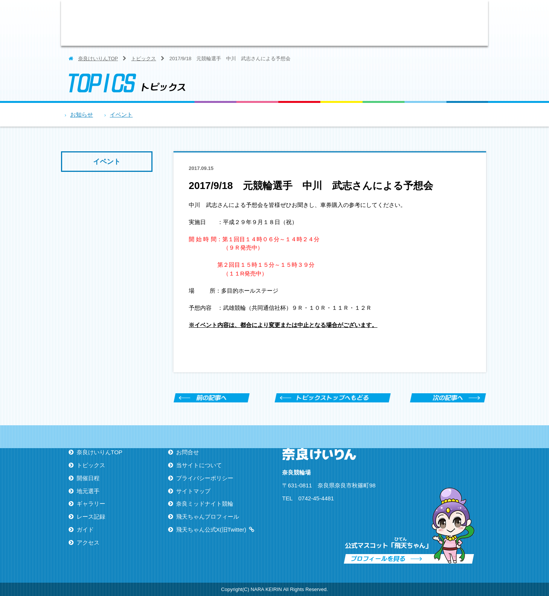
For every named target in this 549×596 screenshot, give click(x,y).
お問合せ (187, 452)
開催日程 (257, 23)
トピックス (215, 23)
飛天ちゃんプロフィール (207, 516)
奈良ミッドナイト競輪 (204, 503)
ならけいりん (127, 23)
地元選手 (299, 23)
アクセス (467, 23)
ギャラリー (341, 23)
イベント (121, 114)
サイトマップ (193, 491)
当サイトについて (199, 465)
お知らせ (81, 114)
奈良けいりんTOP (98, 58)
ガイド (425, 23)
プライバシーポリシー (204, 478)
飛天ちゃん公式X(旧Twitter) (211, 529)
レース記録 (383, 23)
